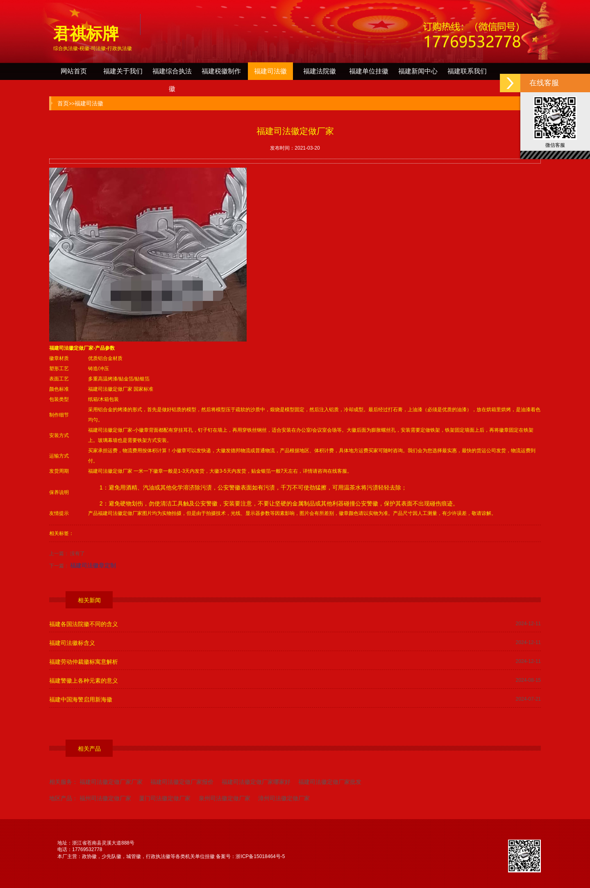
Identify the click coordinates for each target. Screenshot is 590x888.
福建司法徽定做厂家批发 (329, 782)
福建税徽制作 (221, 71)
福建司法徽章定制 (93, 565)
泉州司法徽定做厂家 (224, 798)
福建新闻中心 (418, 71)
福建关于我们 (123, 71)
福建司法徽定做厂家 (71, 348)
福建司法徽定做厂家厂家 (111, 782)
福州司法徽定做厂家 (105, 798)
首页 (63, 103)
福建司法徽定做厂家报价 (181, 782)
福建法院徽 (319, 71)
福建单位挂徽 (368, 71)
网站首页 (74, 71)
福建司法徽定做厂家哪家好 (256, 782)
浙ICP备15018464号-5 (260, 856)
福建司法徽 (270, 71)
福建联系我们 (467, 71)
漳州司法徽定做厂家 (284, 798)
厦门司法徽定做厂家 (165, 798)
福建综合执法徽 (172, 74)
